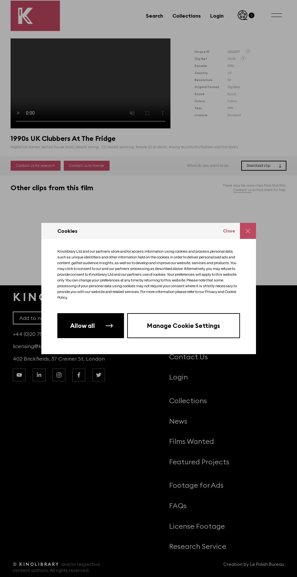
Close (229, 230)
